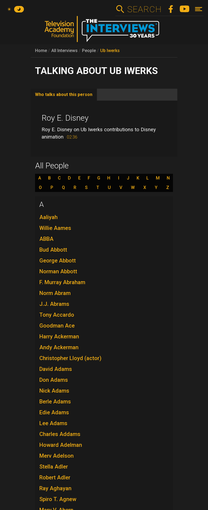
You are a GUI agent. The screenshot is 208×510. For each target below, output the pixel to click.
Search (144, 9)
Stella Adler (53, 466)
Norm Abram (55, 293)
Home (41, 50)
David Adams (55, 369)
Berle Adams (55, 401)
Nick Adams (54, 390)
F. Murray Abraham (62, 282)
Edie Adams (54, 412)
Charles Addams (59, 434)
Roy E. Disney (65, 118)
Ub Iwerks (110, 50)
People (89, 50)
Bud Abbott (53, 249)
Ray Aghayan (55, 488)
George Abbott (57, 260)
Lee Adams (53, 423)
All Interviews (64, 50)
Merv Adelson (56, 456)
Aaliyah (48, 217)
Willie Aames (55, 228)
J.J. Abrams (54, 304)
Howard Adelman (60, 445)
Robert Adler (54, 477)
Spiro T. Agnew (57, 499)
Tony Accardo (56, 315)
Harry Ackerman (59, 336)
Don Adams (53, 380)
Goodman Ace (57, 325)
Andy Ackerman (58, 347)
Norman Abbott (58, 271)
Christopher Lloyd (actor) (70, 358)
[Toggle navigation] (199, 9)
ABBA (46, 239)
